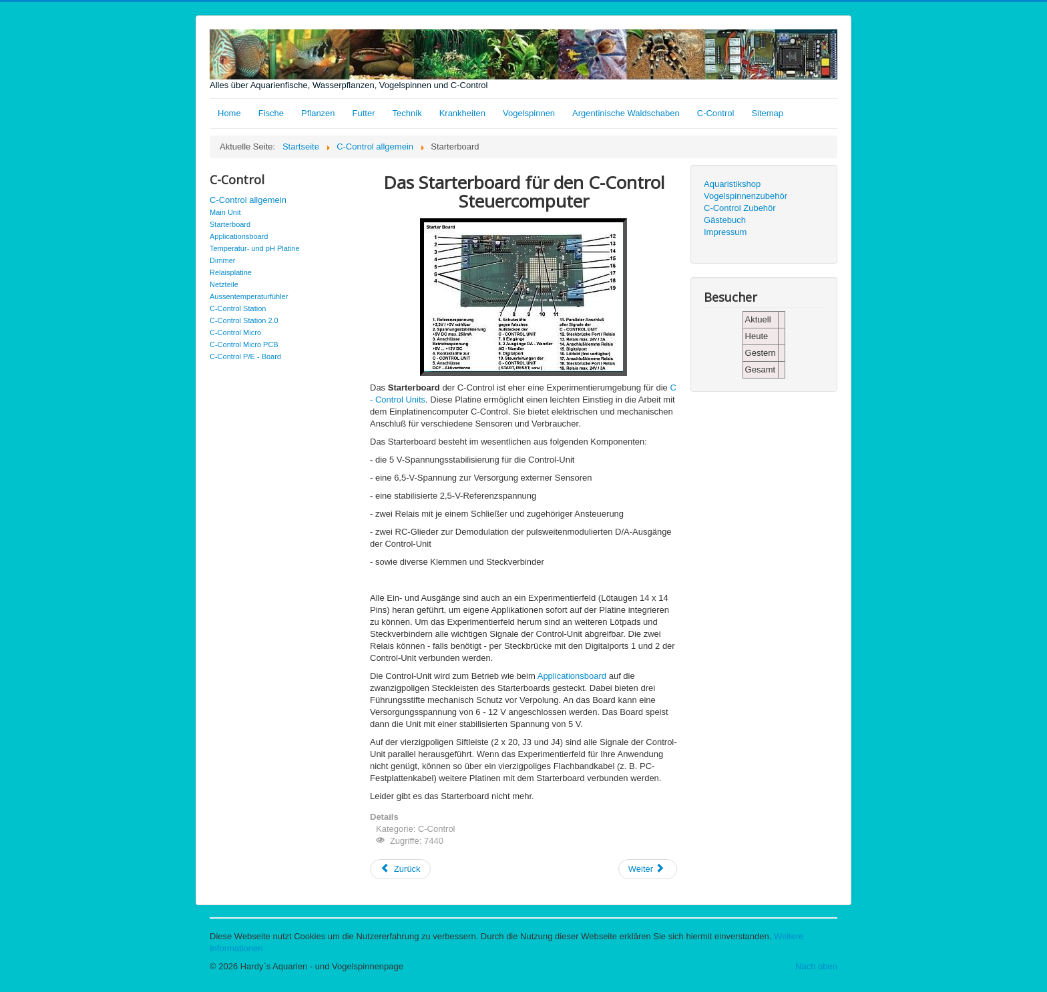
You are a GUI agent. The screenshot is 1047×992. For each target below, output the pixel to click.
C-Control (716, 113)
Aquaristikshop (732, 184)
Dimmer (223, 260)
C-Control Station (238, 308)
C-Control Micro (235, 332)
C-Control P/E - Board (245, 356)
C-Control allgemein (248, 200)
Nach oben (816, 966)
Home (229, 113)
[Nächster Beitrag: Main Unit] (647, 869)
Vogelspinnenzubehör (745, 196)
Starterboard (230, 224)
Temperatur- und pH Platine (255, 248)
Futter (364, 113)
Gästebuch (725, 220)
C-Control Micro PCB (244, 344)
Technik (407, 113)
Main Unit (225, 212)
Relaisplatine (231, 272)
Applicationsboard (239, 236)
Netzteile (224, 284)
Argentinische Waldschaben (626, 113)
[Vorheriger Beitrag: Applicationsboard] (400, 869)
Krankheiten (462, 113)
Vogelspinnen (529, 113)
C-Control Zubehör (740, 208)
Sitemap (767, 113)
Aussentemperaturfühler (249, 296)
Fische (271, 113)
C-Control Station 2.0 (244, 320)
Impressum (725, 232)
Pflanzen (318, 113)
